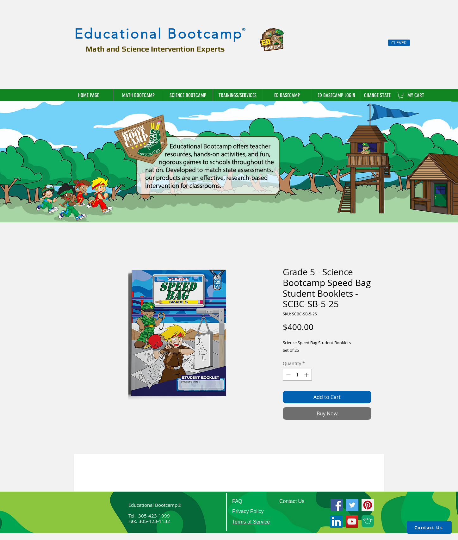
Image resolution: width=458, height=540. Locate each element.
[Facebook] (337, 505)
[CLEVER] (399, 43)
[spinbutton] (297, 374)
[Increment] (307, 374)
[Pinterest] (368, 505)
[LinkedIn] (336, 521)
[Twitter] (352, 505)
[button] (378, 95)
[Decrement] (288, 374)
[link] (401, 95)
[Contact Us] (429, 527)
